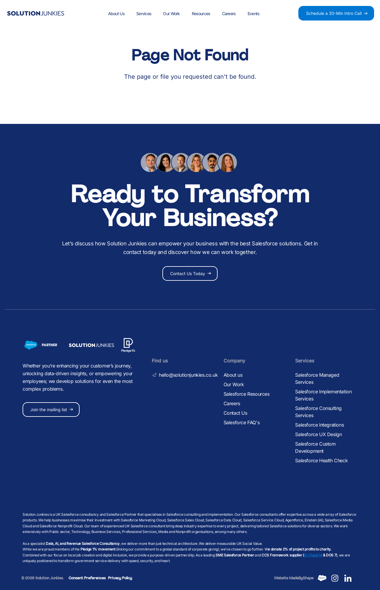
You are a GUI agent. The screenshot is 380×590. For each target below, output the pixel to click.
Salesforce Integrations (319, 425)
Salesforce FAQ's (242, 422)
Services (143, 13)
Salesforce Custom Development (315, 447)
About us (233, 375)
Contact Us (235, 413)
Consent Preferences (87, 578)
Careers (228, 13)
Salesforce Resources (247, 394)
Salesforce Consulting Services (318, 411)
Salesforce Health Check (321, 460)
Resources (201, 13)
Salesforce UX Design (318, 434)
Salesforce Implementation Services (323, 395)
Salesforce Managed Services (317, 378)
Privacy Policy (120, 578)
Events (253, 13)
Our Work (171, 13)
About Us (116, 13)
